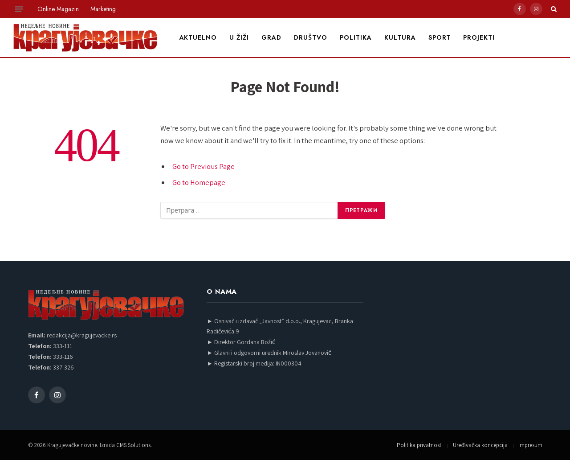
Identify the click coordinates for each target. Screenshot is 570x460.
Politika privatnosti (420, 445)
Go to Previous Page (203, 166)
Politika (356, 37)
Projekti (479, 37)
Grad (271, 37)
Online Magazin (58, 8)
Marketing (103, 8)
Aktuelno (198, 37)
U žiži (239, 37)
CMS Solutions (133, 445)
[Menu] (19, 9)
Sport (439, 37)
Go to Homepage (198, 182)
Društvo (310, 37)
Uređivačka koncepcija (480, 445)
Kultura (400, 37)
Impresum (530, 445)
